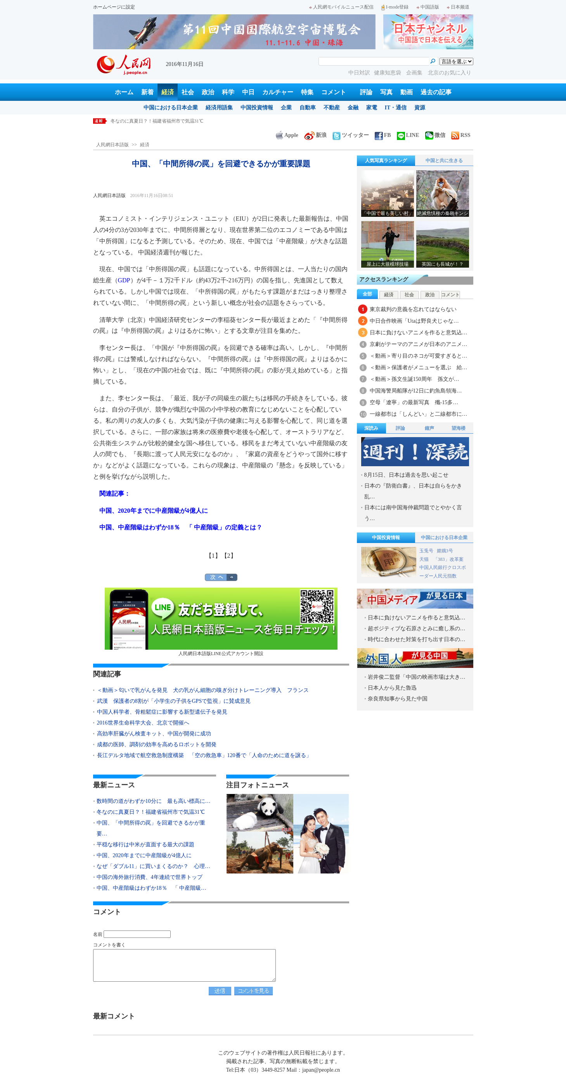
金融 (353, 108)
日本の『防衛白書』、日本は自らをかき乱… (413, 491)
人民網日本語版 (112, 144)
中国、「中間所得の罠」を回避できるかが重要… (151, 828)
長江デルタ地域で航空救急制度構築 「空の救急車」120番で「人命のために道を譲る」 (204, 755)
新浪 (315, 135)
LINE (408, 135)
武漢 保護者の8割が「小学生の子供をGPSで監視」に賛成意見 (174, 701)
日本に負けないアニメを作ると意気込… (418, 333)
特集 (307, 92)
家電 (371, 108)
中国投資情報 (257, 108)
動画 (406, 92)
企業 (286, 108)
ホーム (124, 92)
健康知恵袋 (388, 73)
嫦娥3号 (445, 550)
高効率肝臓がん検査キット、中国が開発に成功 (154, 734)
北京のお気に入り (449, 73)
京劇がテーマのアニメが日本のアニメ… (418, 344)
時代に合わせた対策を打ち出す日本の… (417, 639)
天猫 (424, 559)
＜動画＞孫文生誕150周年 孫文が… (414, 379)
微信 (435, 135)
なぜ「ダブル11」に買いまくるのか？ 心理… (153, 866)
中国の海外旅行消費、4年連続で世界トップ (150, 877)
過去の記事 (436, 92)
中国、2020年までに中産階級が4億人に (144, 855)
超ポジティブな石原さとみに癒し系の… (417, 628)
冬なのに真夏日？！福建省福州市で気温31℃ (157, 121)
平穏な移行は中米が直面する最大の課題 (145, 844)
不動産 (332, 108)
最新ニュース (114, 785)
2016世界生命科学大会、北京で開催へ (143, 723)
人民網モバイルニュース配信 (341, 7)
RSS (461, 135)
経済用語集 (219, 108)
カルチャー (277, 92)
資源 (419, 108)
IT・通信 (396, 108)
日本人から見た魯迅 (392, 688)
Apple (287, 135)
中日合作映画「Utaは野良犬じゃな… (414, 321)
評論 (366, 92)
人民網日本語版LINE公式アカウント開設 (221, 622)
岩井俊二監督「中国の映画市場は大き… (417, 677)
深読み (371, 428)
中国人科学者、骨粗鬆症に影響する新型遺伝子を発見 (162, 712)
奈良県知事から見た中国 (398, 699)
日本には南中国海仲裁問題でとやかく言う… (413, 513)
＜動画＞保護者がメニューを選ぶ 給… (418, 367)
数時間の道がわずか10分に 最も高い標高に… (154, 801)
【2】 (229, 555)
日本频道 (458, 7)
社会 (188, 92)
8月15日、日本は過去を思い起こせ (406, 475)
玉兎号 (426, 550)
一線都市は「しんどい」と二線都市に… (418, 414)
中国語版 (428, 7)
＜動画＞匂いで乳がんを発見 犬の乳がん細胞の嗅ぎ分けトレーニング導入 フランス (203, 690)
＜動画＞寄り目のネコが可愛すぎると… (418, 356)
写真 (386, 92)
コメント (333, 92)
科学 (228, 92)
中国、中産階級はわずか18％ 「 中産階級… (152, 888)
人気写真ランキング (386, 160)
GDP (124, 280)
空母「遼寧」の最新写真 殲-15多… (414, 402)
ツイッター (350, 135)
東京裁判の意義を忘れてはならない (413, 309)
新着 (147, 92)
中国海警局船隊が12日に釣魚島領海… (416, 391)
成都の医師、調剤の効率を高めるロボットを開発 (156, 744)
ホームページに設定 (114, 7)
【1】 (213, 555)
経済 (167, 92)
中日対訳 (359, 73)
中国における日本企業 (171, 108)
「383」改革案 (448, 559)
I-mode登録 (395, 7)
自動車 (307, 108)
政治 (208, 92)
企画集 (415, 73)
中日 (248, 92)
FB (383, 135)
